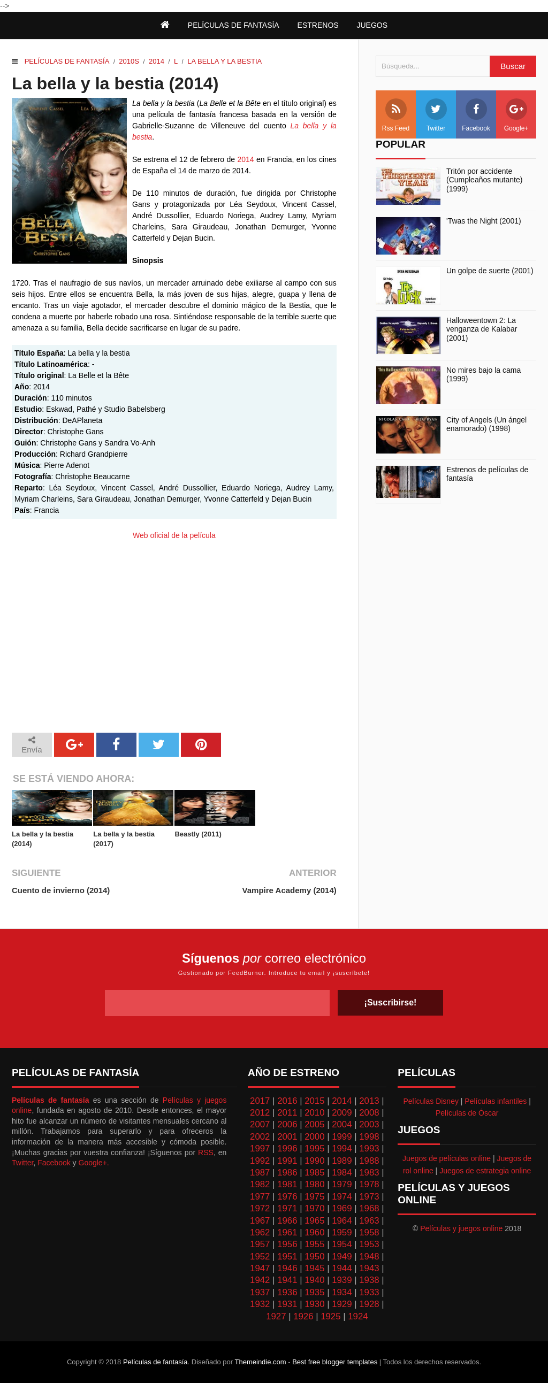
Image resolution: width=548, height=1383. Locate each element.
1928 (369, 1304)
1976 (287, 1197)
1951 (287, 1256)
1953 (369, 1244)
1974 (342, 1197)
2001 (287, 1137)
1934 (342, 1292)
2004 (342, 1124)
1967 (260, 1221)
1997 (260, 1148)
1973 (369, 1197)
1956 (287, 1244)
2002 (260, 1137)
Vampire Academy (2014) (289, 890)
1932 (260, 1304)
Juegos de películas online (446, 1158)
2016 (287, 1101)
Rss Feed (395, 115)
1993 (369, 1148)
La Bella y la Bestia (224, 61)
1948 (369, 1256)
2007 (260, 1124)
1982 (260, 1184)
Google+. (94, 1162)
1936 (287, 1292)
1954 (342, 1244)
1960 (314, 1232)
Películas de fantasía (67, 61)
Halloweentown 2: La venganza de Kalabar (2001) (481, 329)
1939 (342, 1280)
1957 (260, 1244)
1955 (314, 1244)
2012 (260, 1113)
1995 (314, 1148)
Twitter (436, 115)
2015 (314, 1101)
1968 (369, 1208)
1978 (369, 1184)
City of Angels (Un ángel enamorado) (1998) (486, 424)
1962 (260, 1232)
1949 (342, 1256)
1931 (287, 1304)
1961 (287, 1232)
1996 (287, 1148)
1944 (342, 1268)
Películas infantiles (496, 1101)
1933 (369, 1292)
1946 (287, 1268)
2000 (314, 1137)
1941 (287, 1280)
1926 (303, 1316)
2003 (369, 1124)
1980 (314, 1184)
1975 (314, 1197)
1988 (369, 1161)
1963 (369, 1221)
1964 (342, 1221)
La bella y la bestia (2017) (124, 839)
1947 (260, 1268)
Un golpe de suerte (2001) (490, 270)
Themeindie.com (260, 1362)
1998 (369, 1137)
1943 (369, 1268)
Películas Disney (431, 1101)
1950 (314, 1256)
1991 (287, 1161)
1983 (369, 1172)
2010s (129, 61)
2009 (342, 1113)
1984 (342, 1172)
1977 (260, 1197)
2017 (260, 1101)
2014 (156, 61)
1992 (260, 1161)
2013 (369, 1101)
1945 (314, 1268)
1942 (260, 1280)
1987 (260, 1172)
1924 (358, 1316)
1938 (369, 1280)
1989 (342, 1161)
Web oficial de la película (174, 535)
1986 (287, 1172)
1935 (314, 1292)
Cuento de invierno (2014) (61, 890)
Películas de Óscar (467, 1113)
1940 (314, 1280)
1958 (369, 1232)
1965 (314, 1221)
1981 (287, 1184)
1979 (342, 1184)
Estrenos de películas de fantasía (487, 474)
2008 (369, 1113)
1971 (287, 1208)
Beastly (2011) (197, 834)
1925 (330, 1316)
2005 (314, 1124)
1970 (314, 1208)
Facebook (476, 115)
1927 (276, 1316)
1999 (342, 1137)
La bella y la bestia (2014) (42, 839)
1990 (314, 1161)
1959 (342, 1232)
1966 (287, 1221)
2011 (287, 1113)
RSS (206, 1152)
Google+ (516, 115)
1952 (260, 1256)
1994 (342, 1148)
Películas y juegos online (461, 1228)
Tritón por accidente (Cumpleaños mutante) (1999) (484, 180)
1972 (260, 1208)
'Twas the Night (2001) (483, 221)
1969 (342, 1208)
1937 (260, 1292)
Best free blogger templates (334, 1362)
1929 (342, 1304)
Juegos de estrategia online (485, 1170)
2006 (287, 1124)
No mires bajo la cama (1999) (483, 374)
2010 (314, 1113)
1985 (314, 1172)
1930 (314, 1304)
